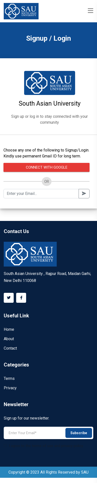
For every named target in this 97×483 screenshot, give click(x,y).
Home (9, 329)
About (9, 338)
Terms (9, 378)
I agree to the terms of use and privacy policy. (44, 446)
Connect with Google (46, 167)
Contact (10, 348)
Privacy (10, 388)
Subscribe (78, 433)
